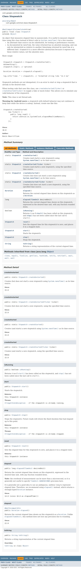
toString (27, 244)
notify (52, 256)
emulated (21, 29)
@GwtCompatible (9, 29)
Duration (9, 191)
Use (26, 2)
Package (13, 2)
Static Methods (26, 148)
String (8, 244)
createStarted (29, 155)
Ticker (40, 164)
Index (47, 2)
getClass (33, 256)
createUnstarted (30, 173)
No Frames (37, 6)
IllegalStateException (15, 403)
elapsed (26, 191)
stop (25, 237)
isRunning (27, 211)
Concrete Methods (65, 148)
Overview (4, 2)
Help (53, 2)
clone (7, 256)
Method (31, 9)
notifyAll (61, 256)
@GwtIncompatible (13, 508)
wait (70, 256)
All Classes (50, 6)
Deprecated (39, 2)
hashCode (43, 256)
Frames (29, 6)
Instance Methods (45, 148)
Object (13, 34)
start (25, 231)
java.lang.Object (9, 21)
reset (25, 222)
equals (15, 256)
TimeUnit (35, 200)
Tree (31, 2)
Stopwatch (25, 32)
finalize (23, 256)
